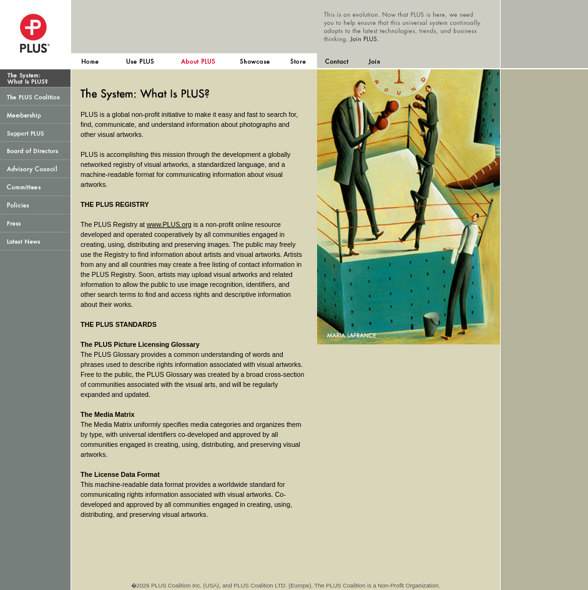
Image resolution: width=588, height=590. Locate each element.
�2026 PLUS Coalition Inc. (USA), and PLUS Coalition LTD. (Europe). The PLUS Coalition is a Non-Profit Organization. (286, 585)
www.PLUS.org (169, 224)
